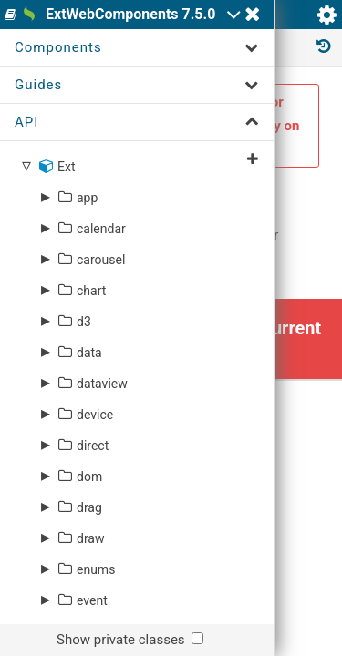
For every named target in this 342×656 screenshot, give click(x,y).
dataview (102, 383)
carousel (101, 259)
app (87, 197)
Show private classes (121, 639)
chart (91, 290)
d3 (84, 321)
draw (91, 538)
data (89, 352)
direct (93, 445)
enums (96, 569)
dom (89, 476)
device (95, 414)
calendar (101, 228)
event (92, 600)
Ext (66, 166)
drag (89, 507)
